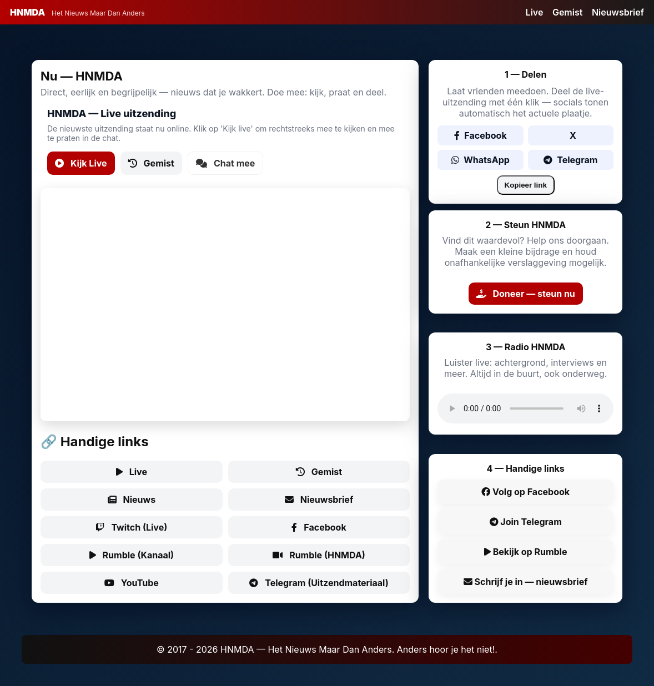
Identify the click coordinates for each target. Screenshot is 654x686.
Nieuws (132, 499)
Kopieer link (526, 185)
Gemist (567, 12)
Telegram (570, 159)
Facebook (318, 527)
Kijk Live (81, 163)
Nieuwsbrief (618, 12)
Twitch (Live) (131, 527)
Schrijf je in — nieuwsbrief (526, 581)
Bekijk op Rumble (525, 551)
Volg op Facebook (525, 491)
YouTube (131, 582)
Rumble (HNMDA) (319, 555)
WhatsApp (480, 159)
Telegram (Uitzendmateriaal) (319, 582)
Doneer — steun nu (525, 293)
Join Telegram (526, 521)
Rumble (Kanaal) (131, 555)
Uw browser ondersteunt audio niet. (525, 408)
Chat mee (225, 163)
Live (535, 12)
